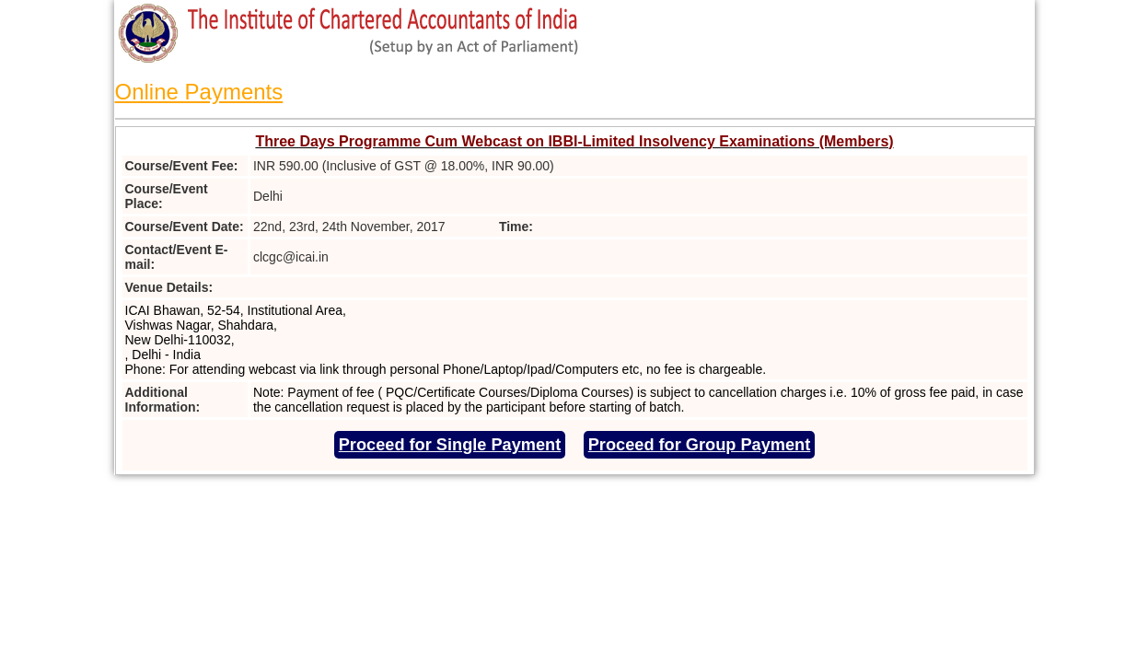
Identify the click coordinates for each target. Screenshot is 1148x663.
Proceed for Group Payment (699, 445)
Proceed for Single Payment (450, 445)
